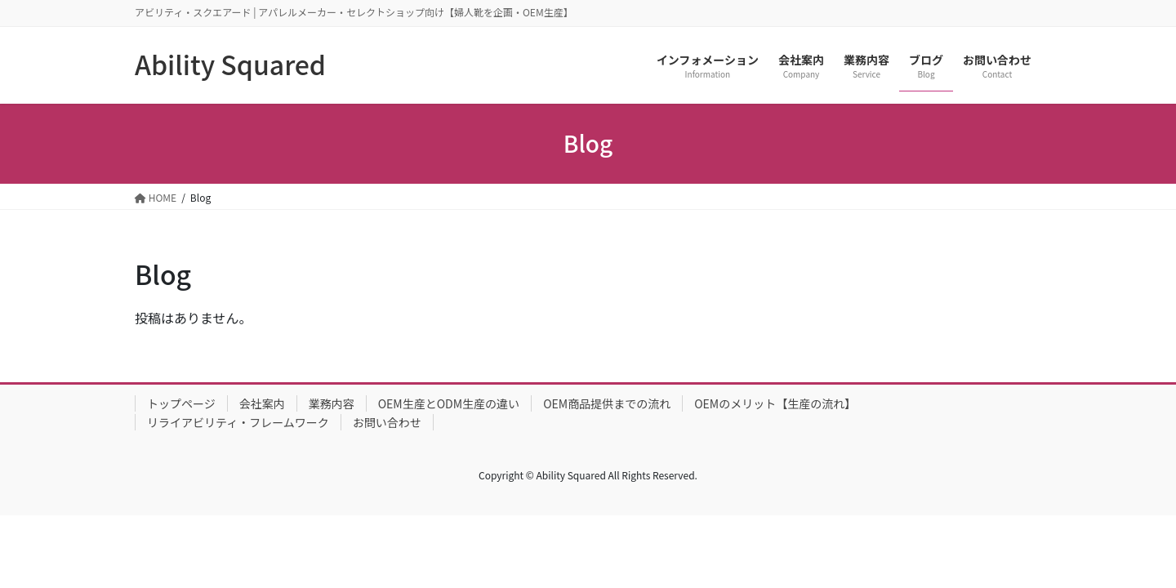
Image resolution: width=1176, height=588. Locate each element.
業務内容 (331, 403)
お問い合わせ (387, 422)
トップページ (181, 403)
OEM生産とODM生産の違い (448, 403)
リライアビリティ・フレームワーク (238, 422)
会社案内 (262, 403)
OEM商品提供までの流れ (606, 403)
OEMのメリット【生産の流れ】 (775, 403)
